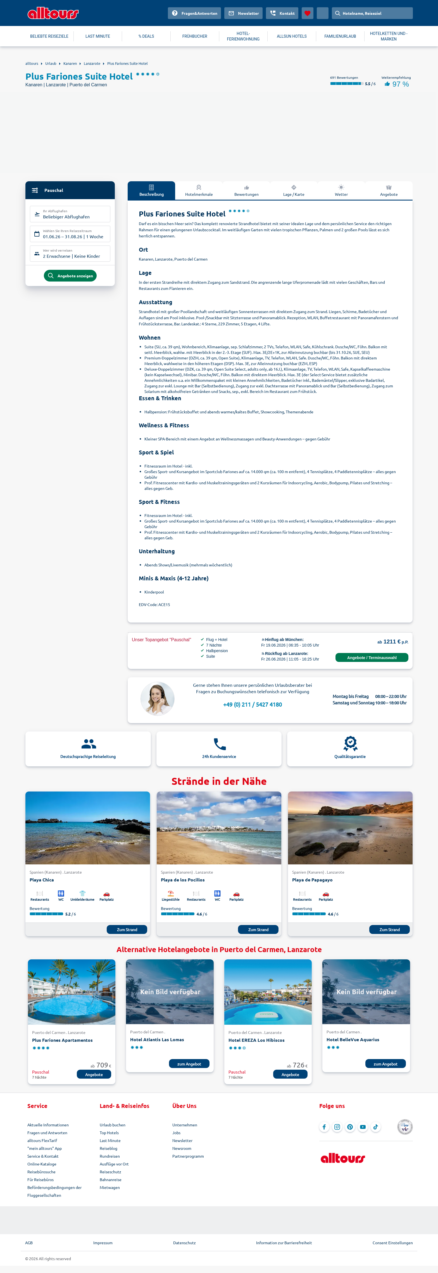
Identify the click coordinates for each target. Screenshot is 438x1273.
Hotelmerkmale (199, 190)
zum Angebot (189, 1063)
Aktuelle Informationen (48, 1124)
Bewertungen (246, 190)
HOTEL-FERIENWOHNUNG (243, 36)
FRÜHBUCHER (194, 36)
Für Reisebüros (40, 1179)
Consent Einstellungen (393, 1242)
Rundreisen (110, 1155)
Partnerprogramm (188, 1155)
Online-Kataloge (41, 1163)
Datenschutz (184, 1242)
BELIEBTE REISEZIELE (49, 36)
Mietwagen (110, 1187)
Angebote (389, 190)
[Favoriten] (307, 13)
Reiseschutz (110, 1171)
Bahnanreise (111, 1179)
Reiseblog (108, 1148)
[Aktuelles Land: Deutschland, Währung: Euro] (322, 13)
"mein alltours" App (44, 1148)
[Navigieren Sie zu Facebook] (324, 1127)
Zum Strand (127, 929)
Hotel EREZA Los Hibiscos (256, 1040)
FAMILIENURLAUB (340, 36)
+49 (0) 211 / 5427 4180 (252, 704)
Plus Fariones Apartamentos (62, 1040)
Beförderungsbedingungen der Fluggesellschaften (54, 1191)
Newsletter (182, 1140)
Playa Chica (42, 880)
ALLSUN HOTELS (292, 36)
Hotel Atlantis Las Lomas (157, 1039)
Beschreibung (151, 190)
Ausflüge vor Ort (114, 1163)
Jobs (176, 1132)
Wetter (341, 190)
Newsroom (181, 1148)
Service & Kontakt (43, 1155)
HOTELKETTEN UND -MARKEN (389, 36)
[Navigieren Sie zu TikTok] (376, 1127)
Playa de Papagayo (312, 880)
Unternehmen (184, 1124)
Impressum (103, 1242)
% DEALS (146, 36)
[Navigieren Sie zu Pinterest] (350, 1127)
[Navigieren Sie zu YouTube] (363, 1127)
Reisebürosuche (41, 1171)
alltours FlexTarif (42, 1140)
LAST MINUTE (97, 36)
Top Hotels (109, 1132)
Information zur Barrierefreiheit (284, 1242)
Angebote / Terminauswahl (372, 657)
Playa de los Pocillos (183, 880)
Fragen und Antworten (47, 1132)
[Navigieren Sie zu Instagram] (337, 1127)
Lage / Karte (293, 190)
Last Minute (110, 1140)
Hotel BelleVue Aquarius (353, 1039)
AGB (29, 1242)
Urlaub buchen (112, 1124)
